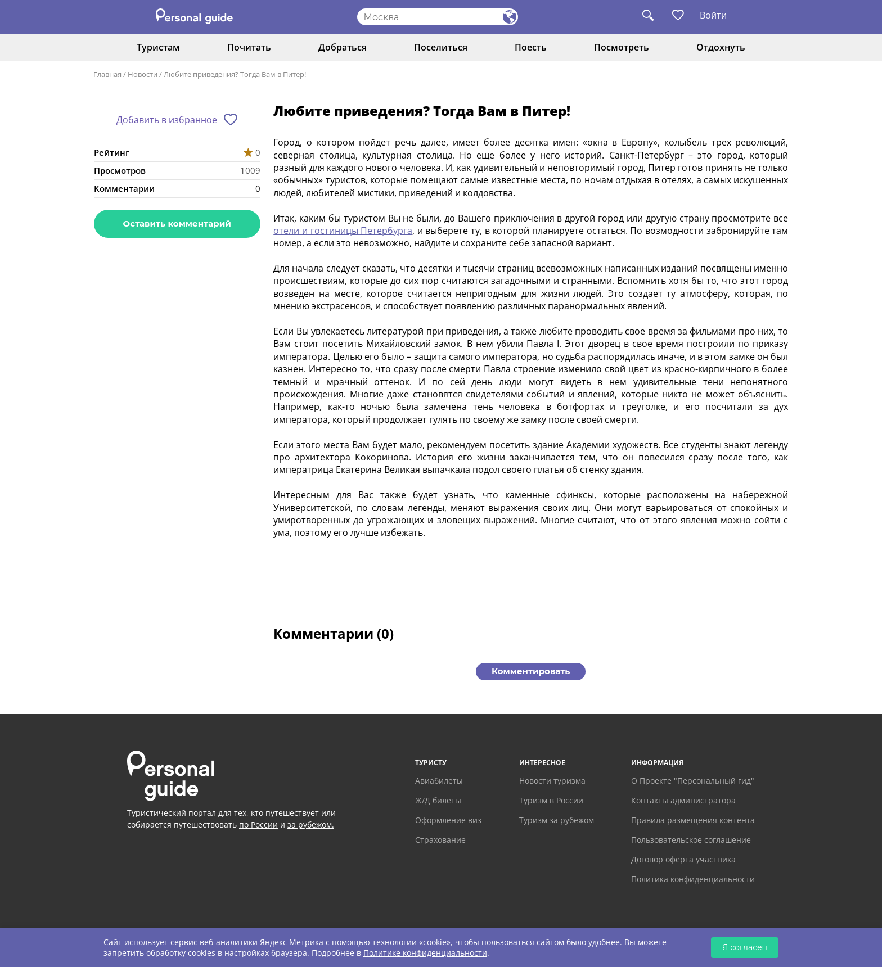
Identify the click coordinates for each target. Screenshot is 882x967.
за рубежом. (310, 824)
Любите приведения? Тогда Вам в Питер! (235, 74)
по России (258, 824)
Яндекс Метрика (291, 942)
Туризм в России (551, 800)
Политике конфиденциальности (425, 952)
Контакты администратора (683, 800)
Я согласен (744, 947)
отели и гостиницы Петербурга (342, 230)
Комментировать (531, 671)
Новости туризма (552, 780)
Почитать (249, 47)
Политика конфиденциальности (693, 879)
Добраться (342, 47)
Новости (143, 74)
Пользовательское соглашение (691, 839)
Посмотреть (621, 47)
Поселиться (440, 47)
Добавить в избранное (166, 120)
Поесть (531, 47)
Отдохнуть (720, 47)
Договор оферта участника (683, 859)
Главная (107, 74)
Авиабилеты (439, 780)
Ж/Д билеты (438, 800)
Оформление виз (448, 820)
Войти (713, 15)
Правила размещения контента (693, 820)
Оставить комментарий (177, 223)
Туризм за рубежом (556, 820)
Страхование (440, 839)
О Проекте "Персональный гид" (692, 780)
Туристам (158, 47)
